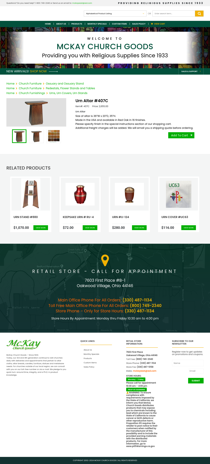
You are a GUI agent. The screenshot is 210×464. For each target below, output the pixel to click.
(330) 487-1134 (137, 300)
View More (41, 227)
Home (48, 23)
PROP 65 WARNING (136, 389)
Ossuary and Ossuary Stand (65, 84)
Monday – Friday (136, 379)
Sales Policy (138, 23)
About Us (61, 23)
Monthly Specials (97, 23)
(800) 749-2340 (146, 305)
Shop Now (44, 71)
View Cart (159, 23)
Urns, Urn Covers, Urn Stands (68, 93)
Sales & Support (189, 71)
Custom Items (119, 23)
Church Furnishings (32, 93)
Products (76, 23)
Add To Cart (179, 135)
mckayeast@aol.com (82, 3)
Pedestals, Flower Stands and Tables (70, 88)
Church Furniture (30, 84)
